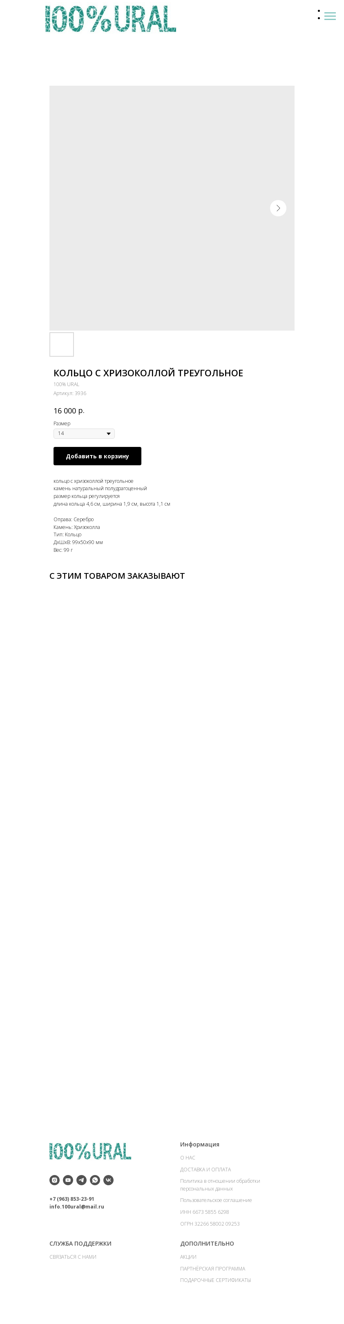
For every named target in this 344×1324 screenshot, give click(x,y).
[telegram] (81, 1183)
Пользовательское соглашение (216, 1203)
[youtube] (68, 1183)
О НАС (187, 1160)
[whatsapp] (95, 1183)
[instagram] (54, 1183)
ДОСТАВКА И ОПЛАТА (205, 1172)
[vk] (108, 1183)
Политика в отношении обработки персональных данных (220, 1187)
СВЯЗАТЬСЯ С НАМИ (72, 1259)
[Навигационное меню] (330, 16)
